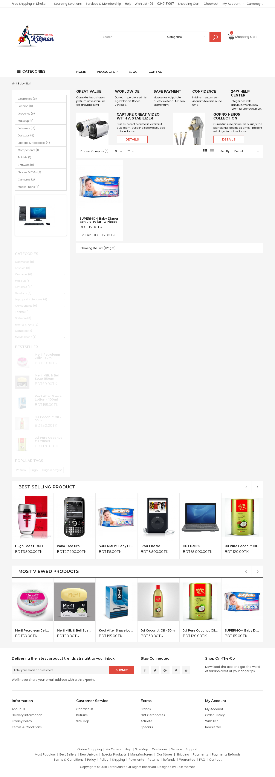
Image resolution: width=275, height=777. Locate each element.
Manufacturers (141, 754)
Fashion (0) (25, 106)
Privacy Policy (22, 721)
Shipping (182, 754)
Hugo (34, 466)
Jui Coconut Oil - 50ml (48, 415)
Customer (159, 749)
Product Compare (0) (94, 151)
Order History (215, 715)
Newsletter (213, 727)
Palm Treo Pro (68, 546)
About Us (18, 709)
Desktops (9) (26, 135)
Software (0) (26, 165)
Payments (200, 754)
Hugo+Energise (52, 466)
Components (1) (28, 150)
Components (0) (26, 302)
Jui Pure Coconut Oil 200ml (48, 436)
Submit (122, 670)
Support (192, 749)
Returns (82, 715)
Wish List (211, 721)
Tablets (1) (24, 157)
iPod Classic (150, 546)
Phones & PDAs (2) (29, 172)
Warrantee (187, 759)
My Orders (113, 749)
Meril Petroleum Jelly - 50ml (47, 352)
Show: (119, 151)
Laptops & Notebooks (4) (34, 143)
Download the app (219, 667)
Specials (147, 727)
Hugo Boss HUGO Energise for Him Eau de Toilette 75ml (32, 546)
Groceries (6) (26, 113)
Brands (146, 709)
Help (128, 749)
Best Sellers (68, 754)
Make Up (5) (25, 121)
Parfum (21, 466)
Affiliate (146, 721)
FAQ (202, 759)
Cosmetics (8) (27, 99)
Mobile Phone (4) (28, 187)
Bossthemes (186, 767)
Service (176, 749)
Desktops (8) (23, 289)
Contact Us (84, 709)
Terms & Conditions (27, 727)
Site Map (82, 721)
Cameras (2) (26, 179)
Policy (91, 759)
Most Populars (45, 754)
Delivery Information (27, 715)
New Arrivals (89, 754)
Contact (215, 759)
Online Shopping (89, 749)
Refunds (169, 759)
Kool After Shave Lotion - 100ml (48, 394)
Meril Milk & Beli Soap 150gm (47, 373)
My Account (214, 709)
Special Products (114, 754)
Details (132, 139)
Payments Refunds (226, 754)
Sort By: (225, 151)
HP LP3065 (191, 546)
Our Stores (165, 754)
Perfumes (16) (26, 128)
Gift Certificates (153, 715)
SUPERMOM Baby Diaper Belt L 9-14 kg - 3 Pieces (98, 220)
